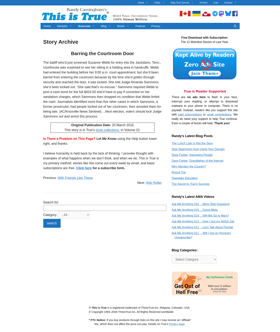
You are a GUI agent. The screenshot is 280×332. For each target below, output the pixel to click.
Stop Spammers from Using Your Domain (198, 149)
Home (47, 26)
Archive (203, 2)
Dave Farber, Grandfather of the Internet (198, 160)
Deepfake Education (185, 178)
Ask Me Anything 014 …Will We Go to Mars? (200, 215)
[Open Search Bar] (235, 26)
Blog (107, 26)
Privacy (155, 26)
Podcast (140, 26)
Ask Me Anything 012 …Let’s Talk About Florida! (202, 227)
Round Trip (179, 172)
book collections (107, 130)
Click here (84, 168)
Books (124, 26)
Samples (66, 26)
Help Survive (184, 2)
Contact (232, 2)
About (144, 2)
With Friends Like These (75, 178)
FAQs (161, 2)
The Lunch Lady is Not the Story (192, 143)
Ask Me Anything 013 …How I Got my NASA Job (203, 221)
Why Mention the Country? (189, 166)
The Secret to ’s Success (190, 183)
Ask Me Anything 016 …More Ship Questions (201, 204)
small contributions (219, 114)
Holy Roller (154, 183)
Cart (216, 2)
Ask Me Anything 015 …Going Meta (195, 209)
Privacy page (177, 323)
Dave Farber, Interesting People (192, 154)
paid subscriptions (190, 114)
